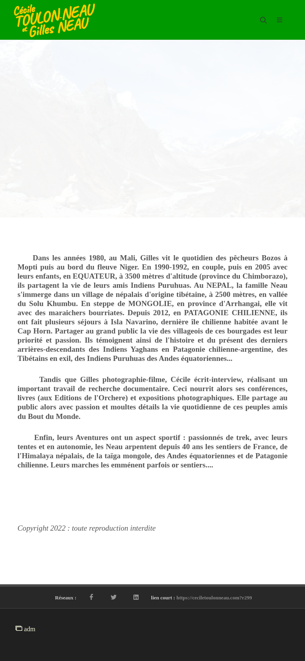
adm (25, 629)
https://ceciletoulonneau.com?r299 (214, 598)
